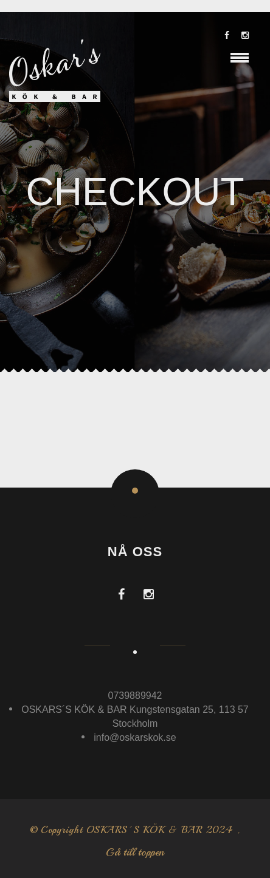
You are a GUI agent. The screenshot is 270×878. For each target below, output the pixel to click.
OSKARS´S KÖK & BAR (144, 830)
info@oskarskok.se (135, 737)
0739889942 (135, 695)
